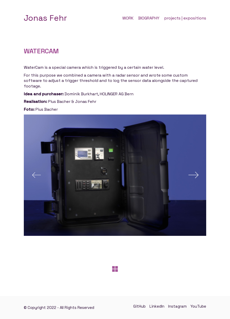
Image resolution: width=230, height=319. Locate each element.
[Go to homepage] (45, 18)
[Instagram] (177, 306)
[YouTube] (198, 306)
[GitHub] (139, 306)
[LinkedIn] (156, 306)
